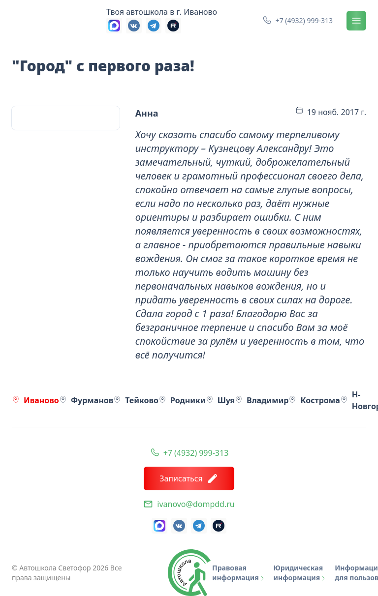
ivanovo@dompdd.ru (195, 504)
